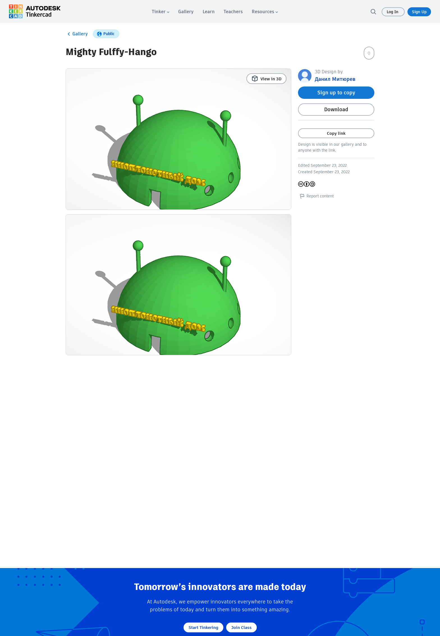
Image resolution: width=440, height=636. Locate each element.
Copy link (336, 133)
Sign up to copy (336, 92)
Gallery (77, 34)
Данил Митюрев (335, 79)
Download (336, 109)
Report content (316, 196)
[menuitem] (160, 11)
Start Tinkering (203, 627)
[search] (373, 11)
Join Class (241, 627)
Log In (393, 12)
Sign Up (419, 12)
